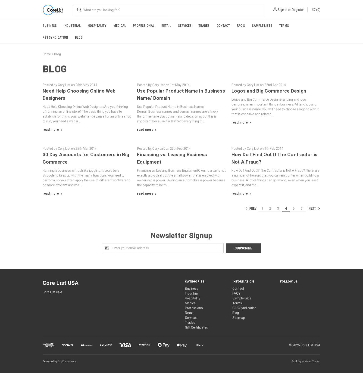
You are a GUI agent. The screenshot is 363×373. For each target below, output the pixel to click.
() (316, 9)
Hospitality (97, 26)
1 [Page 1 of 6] (262, 208)
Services (184, 26)
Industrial (72, 26)
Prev (251, 208)
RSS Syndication (55, 37)
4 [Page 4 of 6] (286, 208)
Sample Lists (262, 26)
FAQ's (241, 26)
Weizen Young (311, 361)
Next (314, 208)
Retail (166, 26)
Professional (143, 26)
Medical (119, 26)
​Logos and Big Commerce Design (269, 91)
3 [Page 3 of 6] (278, 208)
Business (50, 26)
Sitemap (238, 317)
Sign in (282, 10)
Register (298, 10)
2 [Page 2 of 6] (270, 208)
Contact (223, 26)
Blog (78, 37)
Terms (284, 26)
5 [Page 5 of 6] (294, 208)
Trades (204, 26)
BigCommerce (67, 361)
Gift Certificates (196, 327)
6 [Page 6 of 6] (302, 208)
